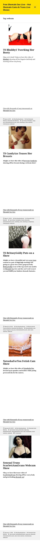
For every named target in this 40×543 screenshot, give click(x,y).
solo (18, 122)
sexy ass (13, 330)
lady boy (26, 430)
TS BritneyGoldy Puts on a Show (18, 254)
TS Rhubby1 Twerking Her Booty (18, 51)
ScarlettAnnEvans (20, 534)
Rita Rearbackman (18, 119)
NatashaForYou (7, 431)
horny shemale (25, 220)
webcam (12, 124)
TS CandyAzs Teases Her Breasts (17, 155)
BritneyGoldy (29, 328)
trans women (20, 536)
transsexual (6, 124)
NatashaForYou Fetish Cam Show (19, 362)
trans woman (28, 122)
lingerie (8, 330)
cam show (24, 120)
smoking (17, 221)
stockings (22, 122)
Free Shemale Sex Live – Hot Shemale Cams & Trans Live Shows (17, 7)
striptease (31, 221)
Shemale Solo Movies (13, 120)
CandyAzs (18, 220)
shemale (33, 534)
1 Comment (18, 433)
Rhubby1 (29, 120)
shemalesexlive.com (10, 122)
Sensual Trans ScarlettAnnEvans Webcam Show (19, 465)
